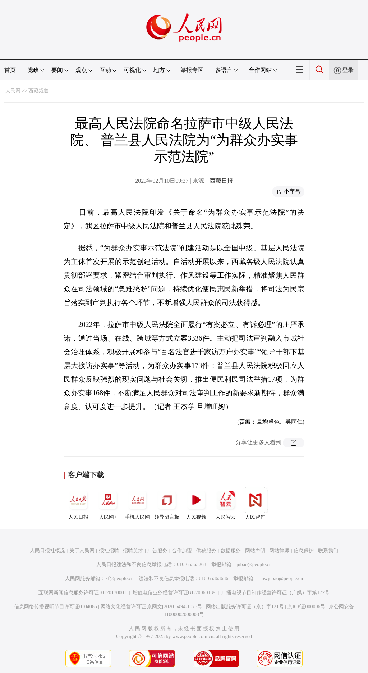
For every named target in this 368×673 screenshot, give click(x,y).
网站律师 (279, 550)
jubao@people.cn (254, 564)
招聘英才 (133, 550)
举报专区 (191, 70)
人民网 (12, 91)
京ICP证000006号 (307, 606)
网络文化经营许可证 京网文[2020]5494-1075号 (152, 606)
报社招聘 (109, 550)
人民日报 (78, 503)
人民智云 (225, 503)
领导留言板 (166, 503)
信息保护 (304, 550)
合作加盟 (182, 550)
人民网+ (107, 503)
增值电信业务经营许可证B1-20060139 (174, 592)
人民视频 (196, 503)
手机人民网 (137, 503)
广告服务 (157, 550)
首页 (10, 70)
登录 (348, 70)
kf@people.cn (119, 578)
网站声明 (255, 550)
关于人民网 (82, 550)
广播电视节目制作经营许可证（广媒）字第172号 (275, 592)
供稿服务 (206, 550)
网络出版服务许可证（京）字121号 (245, 606)
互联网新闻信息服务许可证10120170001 (82, 592)
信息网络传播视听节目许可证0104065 (55, 606)
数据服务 (231, 550)
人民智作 (255, 503)
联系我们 (328, 550)
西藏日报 (221, 181)
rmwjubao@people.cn (280, 578)
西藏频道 (38, 91)
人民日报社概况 (47, 550)
